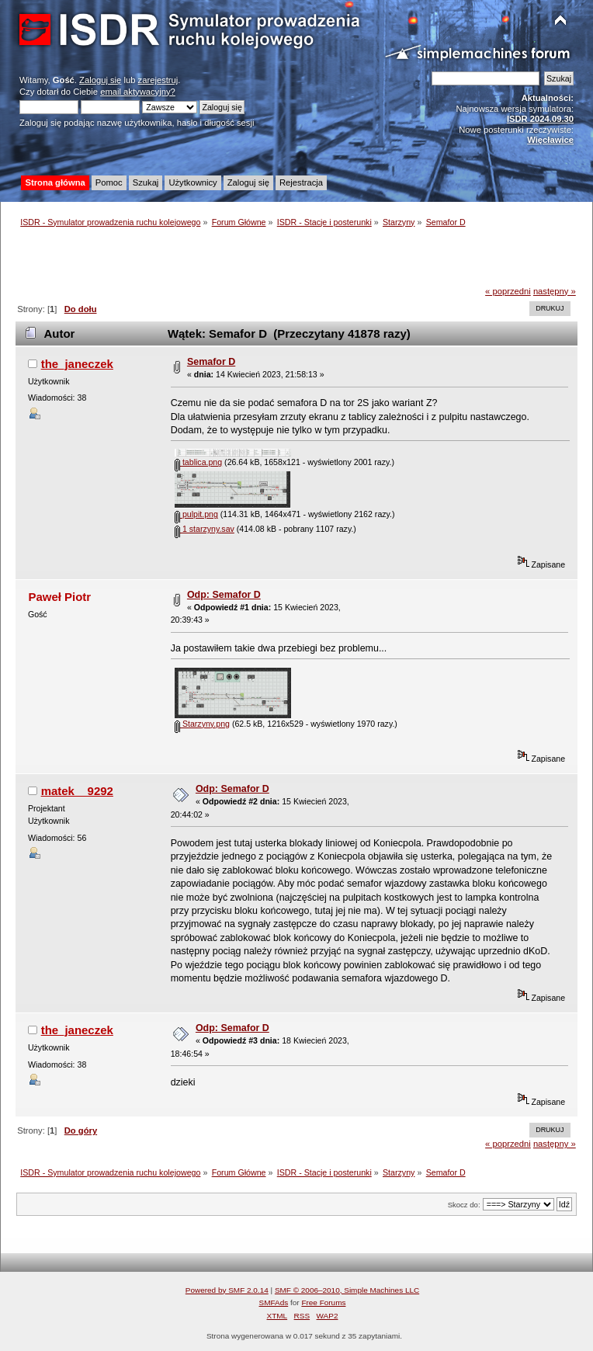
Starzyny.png (202, 723)
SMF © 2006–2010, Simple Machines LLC (347, 1290)
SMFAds (274, 1302)
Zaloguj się (100, 80)
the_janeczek (77, 363)
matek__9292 (77, 790)
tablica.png (198, 462)
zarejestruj (158, 80)
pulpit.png (196, 514)
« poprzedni (508, 291)
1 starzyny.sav (204, 528)
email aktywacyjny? (137, 91)
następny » (554, 291)
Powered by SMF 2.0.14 (227, 1290)
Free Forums (323, 1302)
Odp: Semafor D (224, 594)
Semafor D (211, 361)
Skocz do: (464, 1204)
